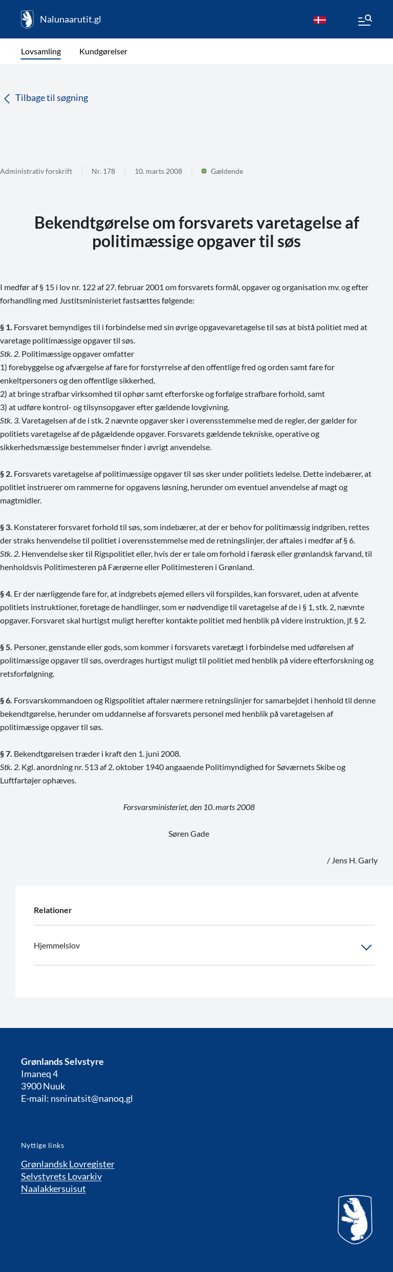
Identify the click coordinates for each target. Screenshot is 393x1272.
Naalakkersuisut (53, 1188)
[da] (320, 19)
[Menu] (364, 21)
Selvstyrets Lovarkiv (61, 1176)
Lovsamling (41, 51)
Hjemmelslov (204, 947)
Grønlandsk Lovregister (68, 1163)
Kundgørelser (103, 51)
